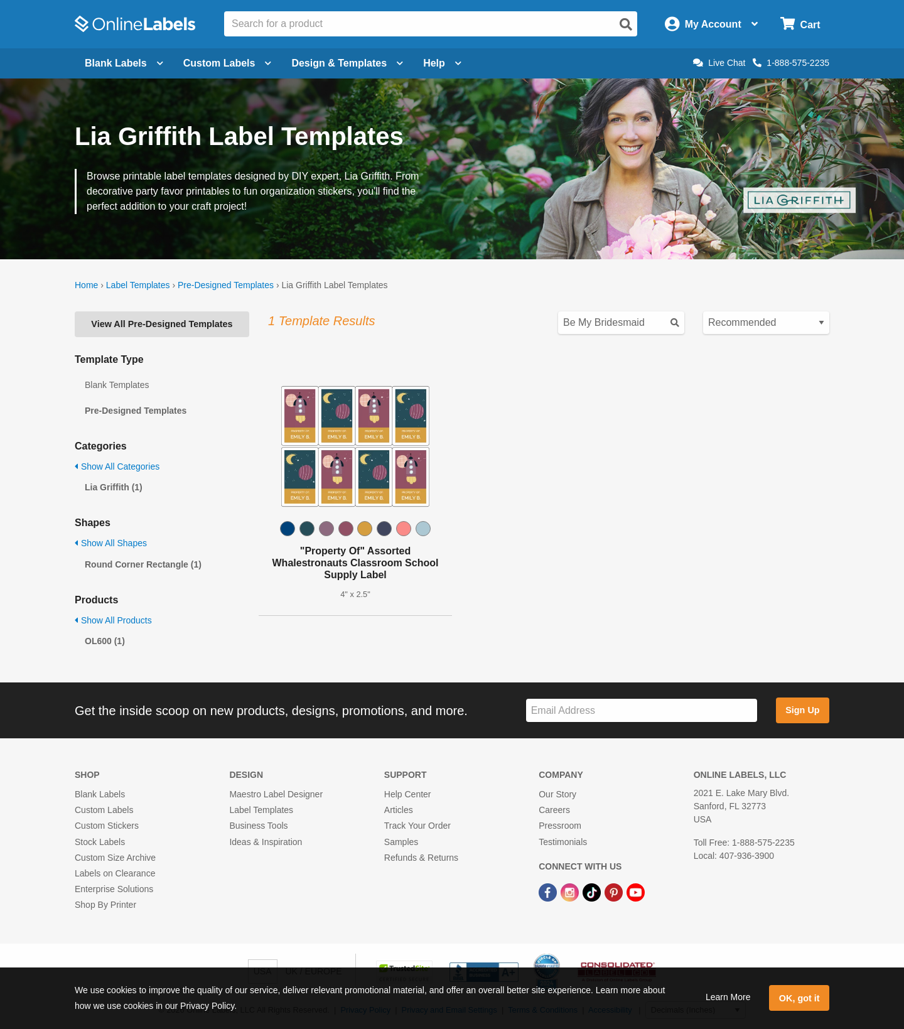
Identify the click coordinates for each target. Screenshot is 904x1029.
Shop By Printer (105, 905)
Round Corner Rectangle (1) (143, 564)
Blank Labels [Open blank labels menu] (124, 63)
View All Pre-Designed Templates (161, 324)
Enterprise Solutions (114, 889)
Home (86, 285)
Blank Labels (100, 794)
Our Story (557, 794)
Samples (401, 842)
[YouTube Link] (636, 891)
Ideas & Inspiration (265, 842)
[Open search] (626, 24)
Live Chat (719, 62)
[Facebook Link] (549, 891)
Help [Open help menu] (442, 63)
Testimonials (563, 842)
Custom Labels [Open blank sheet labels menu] (227, 63)
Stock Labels (100, 842)
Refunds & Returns (421, 858)
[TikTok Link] (593, 891)
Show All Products (113, 620)
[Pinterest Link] (615, 891)
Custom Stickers (107, 826)
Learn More (728, 997)
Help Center (407, 794)
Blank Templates (117, 385)
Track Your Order (417, 826)
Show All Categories (117, 466)
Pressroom (560, 826)
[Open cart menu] (800, 24)
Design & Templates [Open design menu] (347, 63)
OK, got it (799, 998)
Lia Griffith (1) (114, 487)
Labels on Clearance (115, 873)
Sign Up (802, 710)
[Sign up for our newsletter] (641, 710)
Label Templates (138, 285)
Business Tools (258, 826)
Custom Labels (104, 810)
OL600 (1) (105, 641)
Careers (554, 810)
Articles (398, 810)
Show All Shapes (111, 543)
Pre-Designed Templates (226, 285)
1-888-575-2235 (791, 63)
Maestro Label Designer (276, 794)
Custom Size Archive (115, 858)
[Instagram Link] (571, 891)
